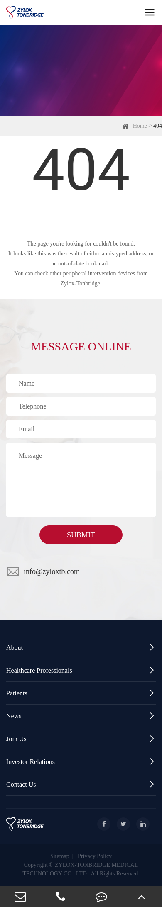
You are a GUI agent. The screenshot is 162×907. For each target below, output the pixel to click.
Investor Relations (81, 761)
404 (157, 126)
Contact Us (81, 784)
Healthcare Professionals (81, 670)
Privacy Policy (95, 856)
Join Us (81, 738)
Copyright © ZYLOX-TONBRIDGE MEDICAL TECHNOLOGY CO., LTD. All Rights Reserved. (80, 869)
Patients (81, 693)
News (81, 716)
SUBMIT (81, 535)
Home (140, 126)
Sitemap (59, 856)
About (81, 647)
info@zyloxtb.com (52, 571)
